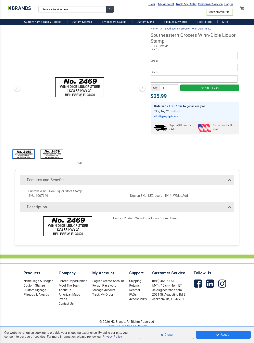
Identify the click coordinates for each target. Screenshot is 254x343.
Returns (134, 285)
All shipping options (166, 116)
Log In (228, 4)
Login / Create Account (108, 281)
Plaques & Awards (36, 294)
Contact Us (66, 303)
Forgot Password (104, 285)
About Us (65, 290)
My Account (166, 4)
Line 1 (155, 49)
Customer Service (210, 4)
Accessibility (138, 299)
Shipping (135, 281)
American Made (69, 294)
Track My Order (186, 4)
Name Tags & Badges (38, 281)
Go (110, 9)
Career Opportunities (73, 281)
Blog (151, 4)
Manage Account (103, 290)
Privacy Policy (112, 336)
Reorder (134, 290)
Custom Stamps (35, 285)
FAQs (133, 294)
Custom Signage (35, 290)
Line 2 (154, 61)
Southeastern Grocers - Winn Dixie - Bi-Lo (188, 28)
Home (154, 28)
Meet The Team (69, 285)
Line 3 (154, 72)
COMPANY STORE (219, 12)
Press (63, 299)
